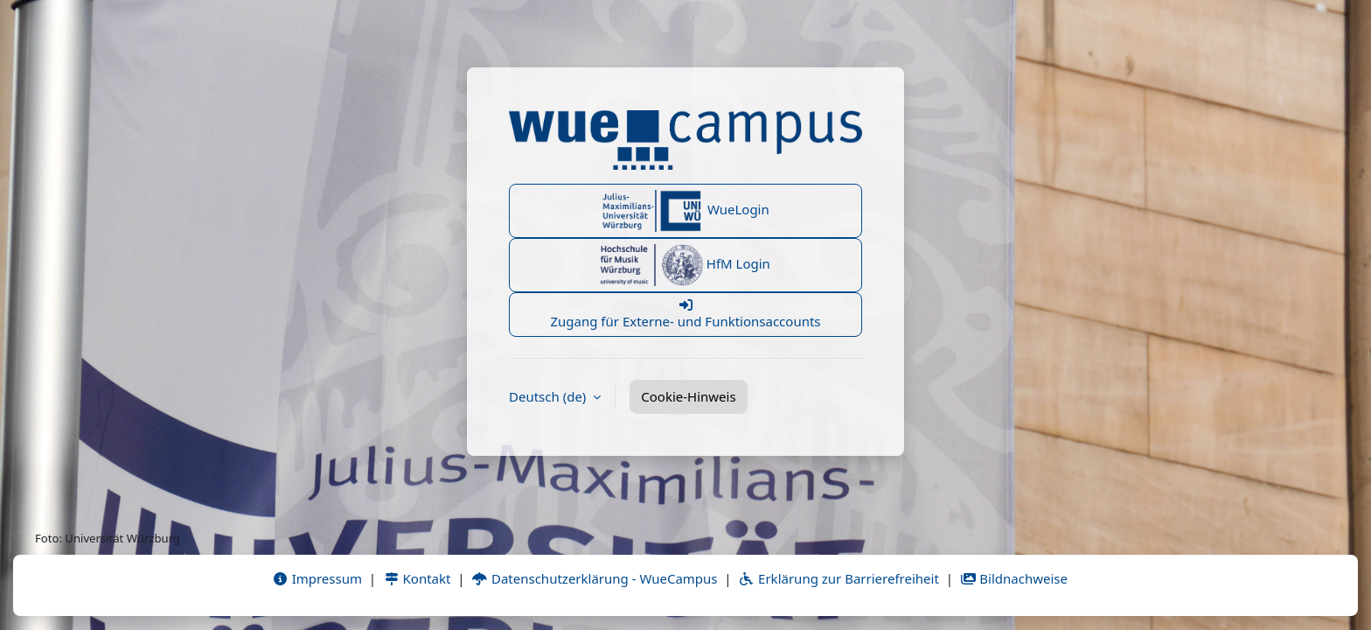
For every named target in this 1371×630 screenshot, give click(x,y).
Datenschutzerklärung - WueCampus (594, 578)
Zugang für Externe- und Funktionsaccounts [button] (685, 314)
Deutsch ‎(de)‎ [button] (549, 396)
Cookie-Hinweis (688, 396)
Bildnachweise (1014, 578)
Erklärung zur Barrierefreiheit (838, 578)
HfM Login (685, 265)
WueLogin (685, 211)
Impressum (317, 578)
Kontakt (417, 578)
